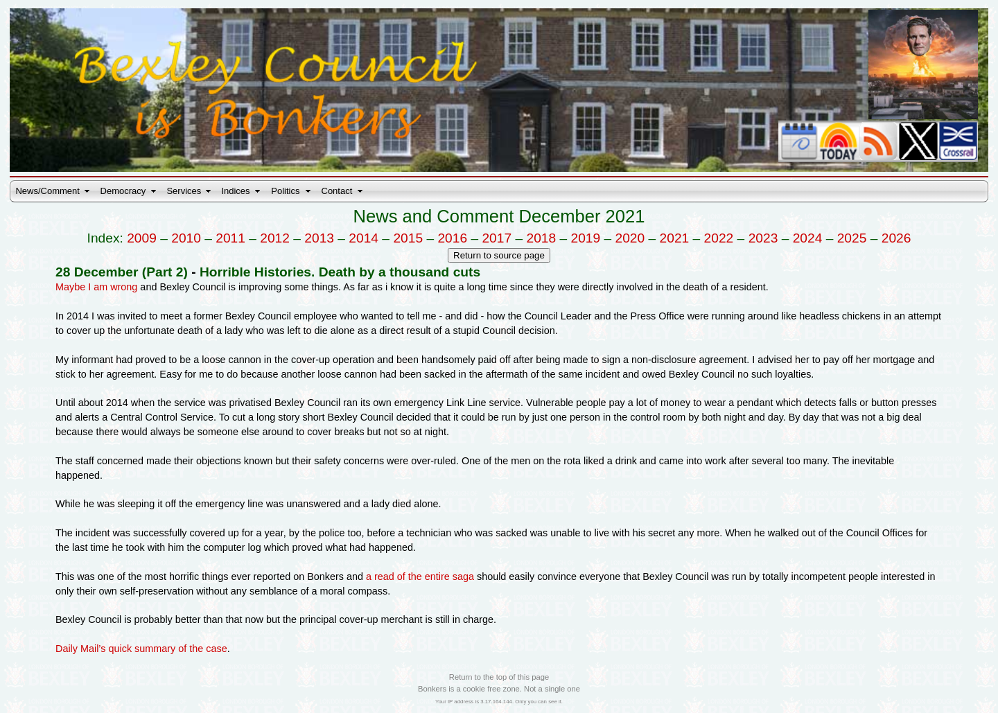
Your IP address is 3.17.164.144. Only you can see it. (499, 701)
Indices (235, 191)
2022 (719, 238)
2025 (852, 238)
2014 (363, 238)
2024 (808, 238)
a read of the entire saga (420, 576)
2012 (275, 238)
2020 (630, 238)
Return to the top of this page (499, 677)
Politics (285, 191)
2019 (586, 238)
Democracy (123, 191)
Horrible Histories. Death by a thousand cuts (340, 272)
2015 (408, 238)
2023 (763, 238)
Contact (337, 191)
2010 (186, 238)
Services (183, 191)
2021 (675, 238)
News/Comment (47, 191)
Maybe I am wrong (96, 286)
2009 (142, 238)
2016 (452, 238)
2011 (230, 238)
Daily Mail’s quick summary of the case (141, 648)
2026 (896, 238)
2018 (541, 238)
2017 (496, 238)
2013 (319, 238)
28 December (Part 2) (121, 272)
